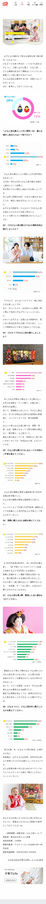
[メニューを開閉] (41, 3)
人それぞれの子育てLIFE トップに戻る (25, 860)
